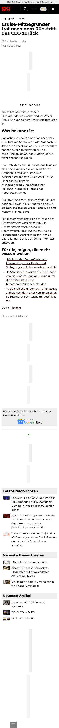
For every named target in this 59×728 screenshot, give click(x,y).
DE (53, 9)
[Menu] (34, 9)
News (21, 18)
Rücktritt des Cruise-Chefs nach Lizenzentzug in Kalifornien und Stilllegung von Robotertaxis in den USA (31, 263)
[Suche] (25, 9)
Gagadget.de (8, 18)
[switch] (43, 9)
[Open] (13, 725)
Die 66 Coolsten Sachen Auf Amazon (29, 1)
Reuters (16, 307)
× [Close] (55, 2)
